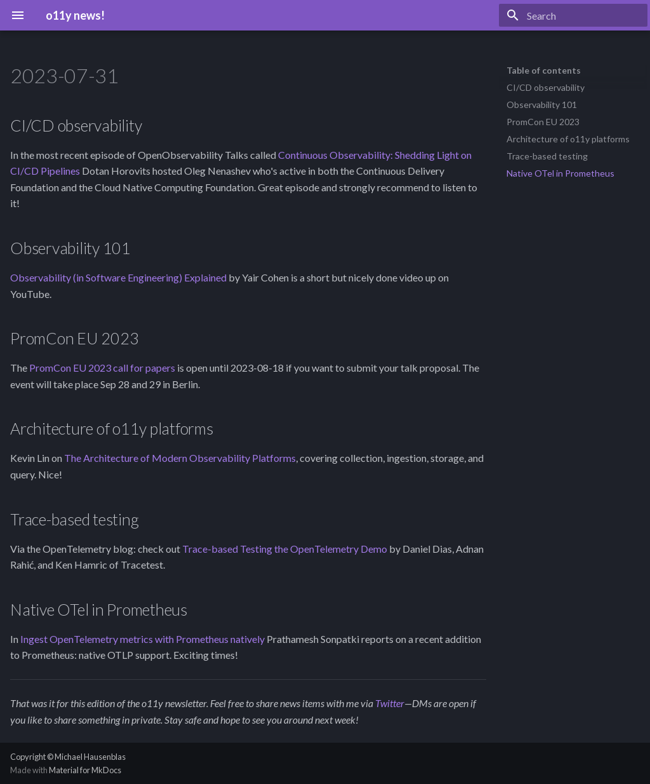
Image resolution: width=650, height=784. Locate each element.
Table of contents (544, 70)
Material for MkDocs (85, 770)
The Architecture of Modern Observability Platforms (180, 458)
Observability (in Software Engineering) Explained (118, 277)
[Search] (573, 15)
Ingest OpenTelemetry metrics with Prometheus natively (142, 639)
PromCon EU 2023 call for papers (102, 368)
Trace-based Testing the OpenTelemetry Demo (284, 549)
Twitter (389, 703)
